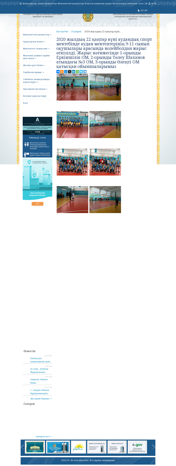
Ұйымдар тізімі (37, 137)
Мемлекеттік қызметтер (71, 3)
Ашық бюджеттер (47, 3)
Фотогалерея (119, 3)
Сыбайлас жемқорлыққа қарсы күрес (36, 80)
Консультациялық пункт (98, 3)
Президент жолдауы (35, 89)
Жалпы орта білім (34, 65)
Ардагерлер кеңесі (34, 41)
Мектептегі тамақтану (36, 48)
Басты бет (62, 31)
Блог (141, 3)
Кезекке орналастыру (34, 95)
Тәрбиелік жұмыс (33, 72)
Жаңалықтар (30, 3)
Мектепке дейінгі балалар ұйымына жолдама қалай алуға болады (36, 146)
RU (146, 10)
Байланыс (132, 3)
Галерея (76, 31)
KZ (142, 10)
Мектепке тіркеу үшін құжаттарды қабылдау (37, 154)
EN (146, 3)
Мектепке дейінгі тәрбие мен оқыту (36, 57)
